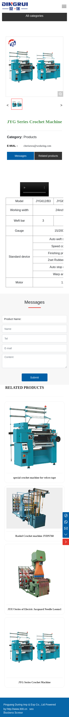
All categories (34, 15)
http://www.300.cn (17, 708)
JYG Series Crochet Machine (34, 682)
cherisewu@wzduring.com (37, 146)
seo (30, 708)
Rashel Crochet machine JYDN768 (34, 536)
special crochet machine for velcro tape (34, 477)
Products (30, 137)
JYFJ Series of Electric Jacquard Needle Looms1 (34, 609)
